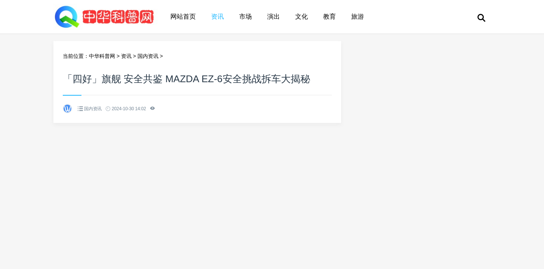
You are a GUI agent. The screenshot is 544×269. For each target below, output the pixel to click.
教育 (329, 16)
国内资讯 (147, 56)
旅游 (357, 16)
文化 (301, 16)
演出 (273, 16)
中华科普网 (102, 56)
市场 (245, 16)
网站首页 (183, 16)
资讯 (217, 16)
